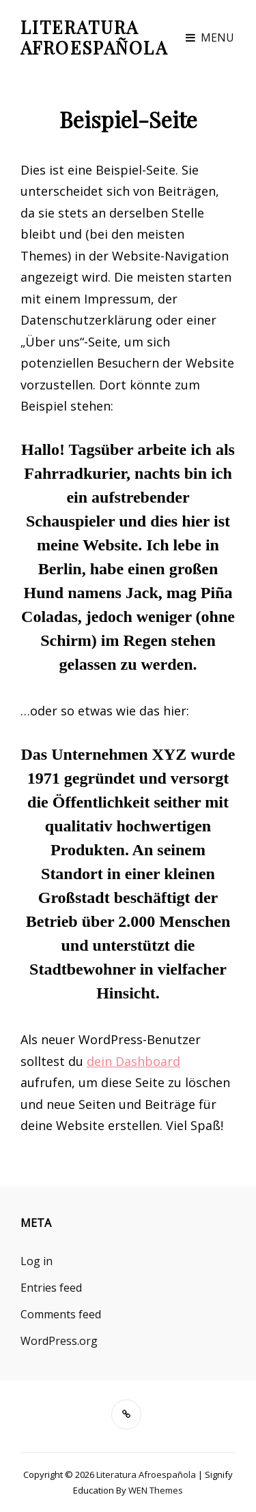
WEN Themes (155, 1490)
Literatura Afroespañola (94, 37)
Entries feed (51, 1287)
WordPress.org (59, 1340)
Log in (36, 1261)
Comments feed (60, 1314)
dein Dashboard (133, 1061)
